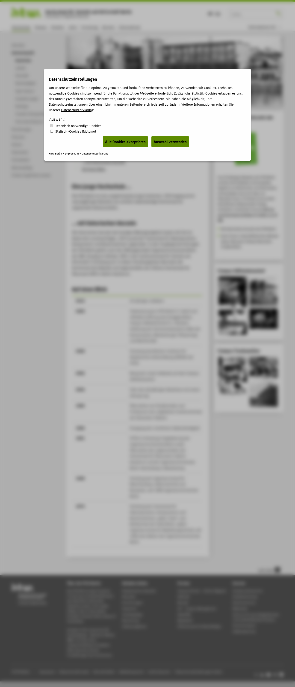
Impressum (72, 153)
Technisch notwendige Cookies (78, 125)
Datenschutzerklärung (77, 109)
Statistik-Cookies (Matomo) (75, 131)
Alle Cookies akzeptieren (125, 142)
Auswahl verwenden (170, 142)
